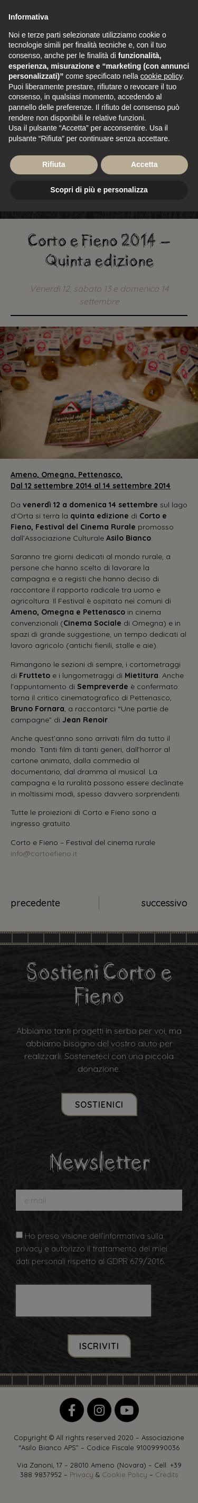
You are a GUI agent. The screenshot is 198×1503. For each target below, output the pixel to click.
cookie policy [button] (161, 76)
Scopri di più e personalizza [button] (98, 189)
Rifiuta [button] (53, 164)
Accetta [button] (144, 164)
